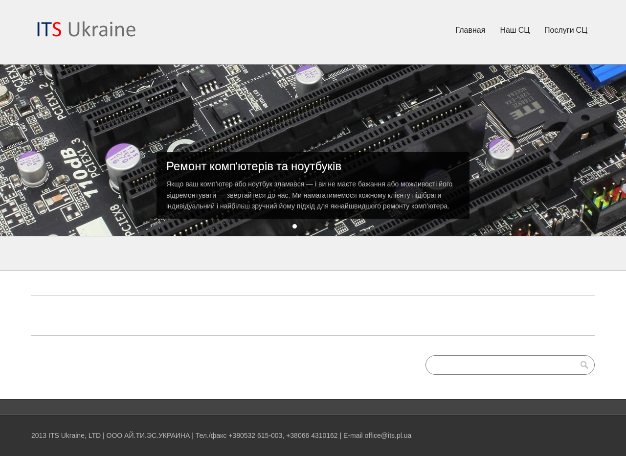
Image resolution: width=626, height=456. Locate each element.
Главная (471, 30)
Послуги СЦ (565, 30)
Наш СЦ (515, 30)
